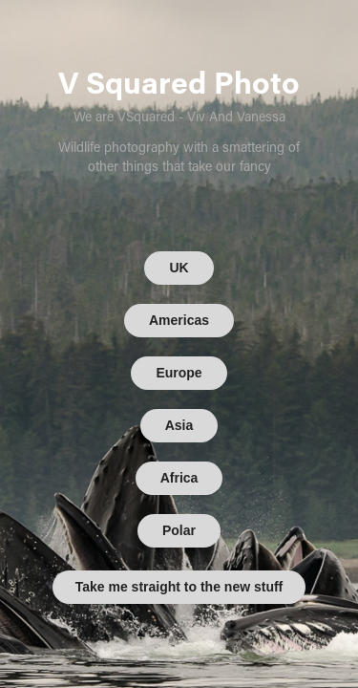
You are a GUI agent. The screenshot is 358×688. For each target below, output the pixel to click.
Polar (179, 530)
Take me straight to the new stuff (179, 586)
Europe (178, 372)
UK (178, 267)
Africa (179, 477)
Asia (179, 425)
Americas (179, 320)
